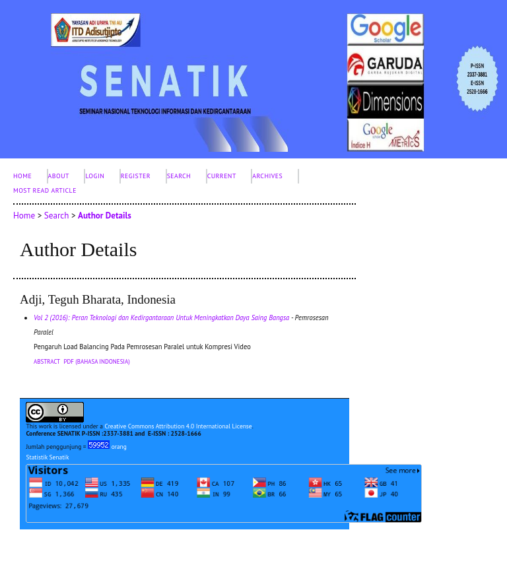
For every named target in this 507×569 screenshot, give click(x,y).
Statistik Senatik (47, 457)
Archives (267, 176)
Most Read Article (45, 190)
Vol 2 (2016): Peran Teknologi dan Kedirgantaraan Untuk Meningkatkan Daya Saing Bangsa (161, 317)
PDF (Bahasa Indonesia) (97, 361)
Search (179, 176)
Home (22, 176)
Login (94, 176)
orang (107, 446)
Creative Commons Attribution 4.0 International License (178, 426)
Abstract (47, 361)
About (58, 176)
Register (136, 176)
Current (221, 176)
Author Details (104, 215)
